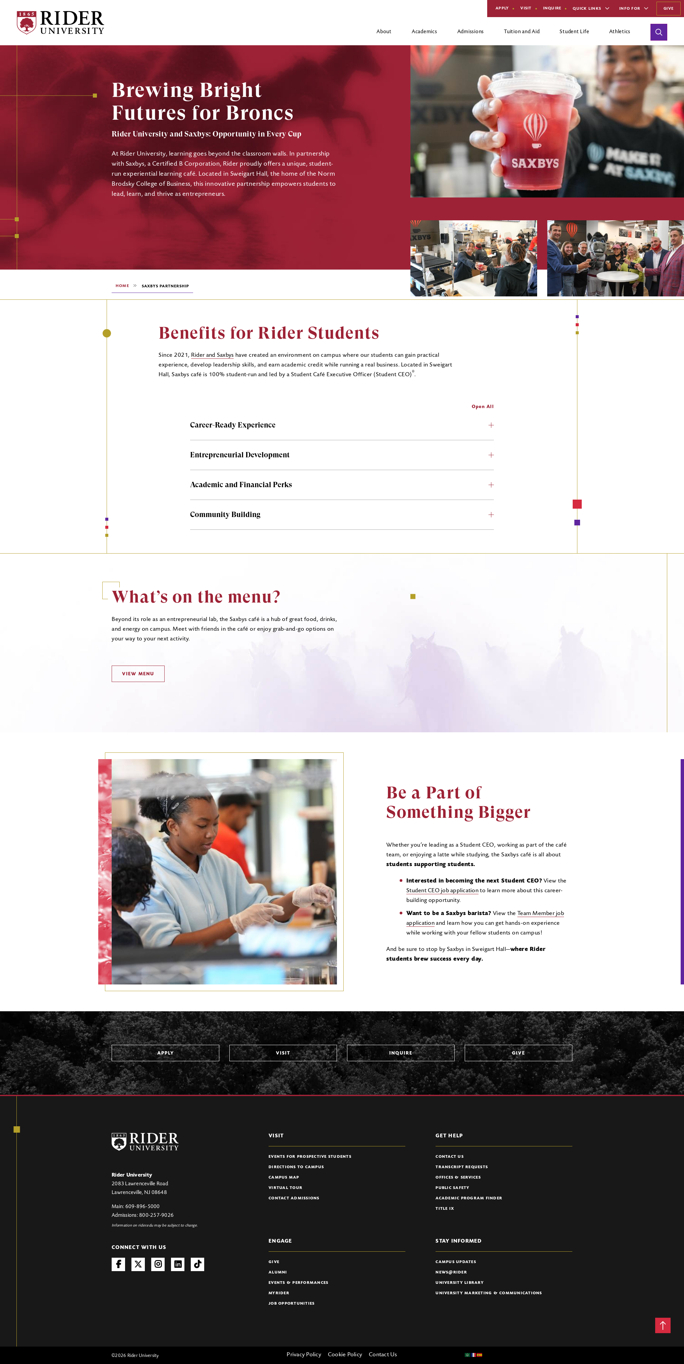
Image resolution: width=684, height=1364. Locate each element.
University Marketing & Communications (489, 1293)
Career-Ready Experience (342, 425)
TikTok (197, 1264)
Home (122, 286)
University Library (460, 1283)
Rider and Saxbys (212, 355)
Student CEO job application (442, 891)
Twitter (138, 1264)
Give (669, 9)
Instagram (158, 1264)
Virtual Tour (285, 1188)
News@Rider (451, 1272)
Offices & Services (458, 1178)
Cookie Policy (345, 1355)
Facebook (118, 1264)
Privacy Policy (304, 1355)
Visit (525, 8)
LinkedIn (177, 1264)
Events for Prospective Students (310, 1157)
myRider (279, 1293)
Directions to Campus (296, 1167)
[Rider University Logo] (145, 1142)
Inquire (552, 8)
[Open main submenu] (384, 34)
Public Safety (452, 1188)
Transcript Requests (462, 1167)
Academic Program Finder (469, 1198)
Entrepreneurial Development (342, 455)
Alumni (278, 1272)
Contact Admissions (294, 1198)
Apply (502, 8)
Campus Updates (456, 1262)
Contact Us (450, 1157)
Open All (483, 407)
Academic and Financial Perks (342, 484)
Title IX (445, 1209)
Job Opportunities (292, 1304)
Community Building (342, 514)
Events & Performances (298, 1283)
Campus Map (284, 1178)
